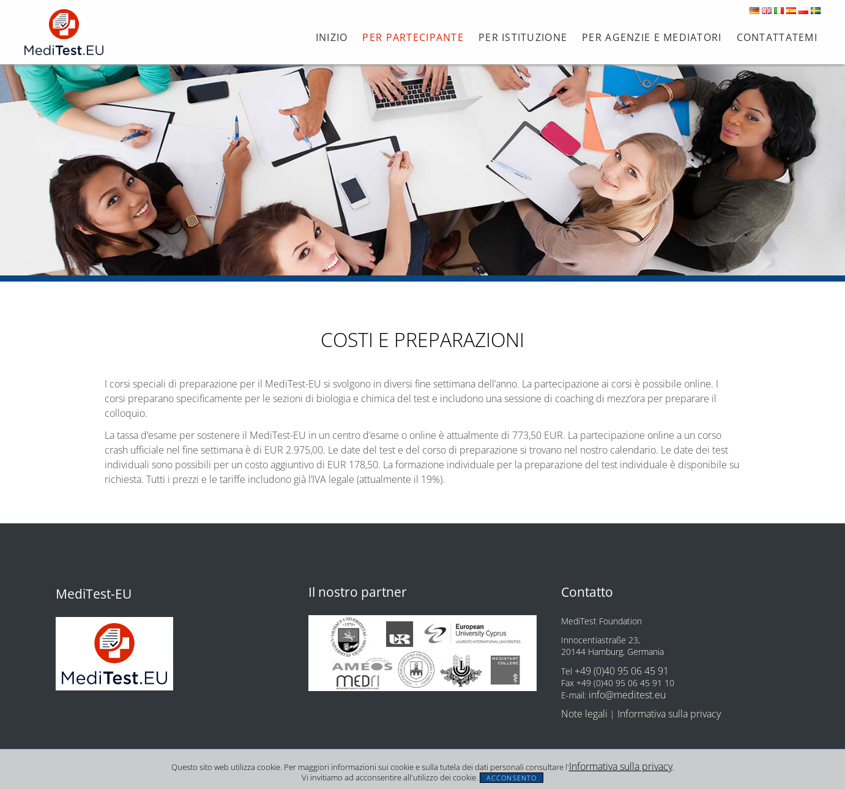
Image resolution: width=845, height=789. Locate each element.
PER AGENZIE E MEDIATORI (651, 37)
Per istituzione (522, 37)
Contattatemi (777, 37)
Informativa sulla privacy (620, 766)
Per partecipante (412, 37)
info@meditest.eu (627, 694)
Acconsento (511, 777)
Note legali (584, 713)
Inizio (332, 37)
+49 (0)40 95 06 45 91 (622, 671)
